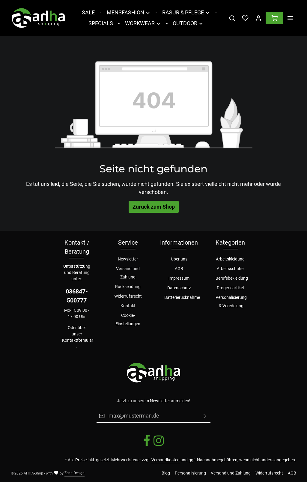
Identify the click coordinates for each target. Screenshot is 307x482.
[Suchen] (232, 18)
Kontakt (128, 305)
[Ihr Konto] (258, 18)
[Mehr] (290, 18)
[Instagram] (159, 445)
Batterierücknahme (182, 297)
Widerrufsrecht (128, 296)
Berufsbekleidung (232, 278)
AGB (179, 268)
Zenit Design (74, 473)
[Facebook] (147, 445)
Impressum (178, 278)
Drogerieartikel (230, 287)
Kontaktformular (77, 340)
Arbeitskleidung (230, 259)
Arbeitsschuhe (230, 268)
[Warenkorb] (274, 18)
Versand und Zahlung (128, 272)
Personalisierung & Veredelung (231, 301)
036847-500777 (77, 296)
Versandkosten (165, 459)
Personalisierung (190, 473)
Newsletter (128, 259)
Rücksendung (128, 286)
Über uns (179, 259)
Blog (166, 473)
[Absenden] (204, 416)
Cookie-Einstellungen (127, 319)
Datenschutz (179, 287)
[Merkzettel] (245, 18)
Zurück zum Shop (154, 207)
